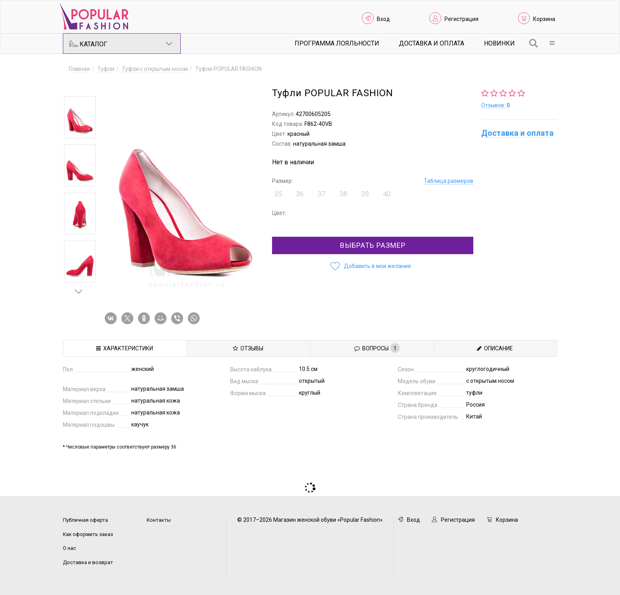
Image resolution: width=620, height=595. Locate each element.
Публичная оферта (85, 520)
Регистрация (461, 19)
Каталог (121, 43)
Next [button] (79, 291)
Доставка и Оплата (431, 43)
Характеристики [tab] (124, 348)
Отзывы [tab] (248, 348)
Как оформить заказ (88, 534)
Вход (383, 19)
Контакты (159, 520)
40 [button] (387, 194)
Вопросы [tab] (377, 348)
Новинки (499, 43)
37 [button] (321, 194)
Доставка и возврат (88, 562)
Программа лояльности (337, 43)
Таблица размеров (448, 181)
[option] (80, 117)
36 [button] (300, 194)
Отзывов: (495, 105)
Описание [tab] (495, 348)
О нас (69, 548)
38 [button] (343, 194)
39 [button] (365, 194)
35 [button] (278, 194)
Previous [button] (79, 84)
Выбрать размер (373, 245)
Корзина (544, 19)
